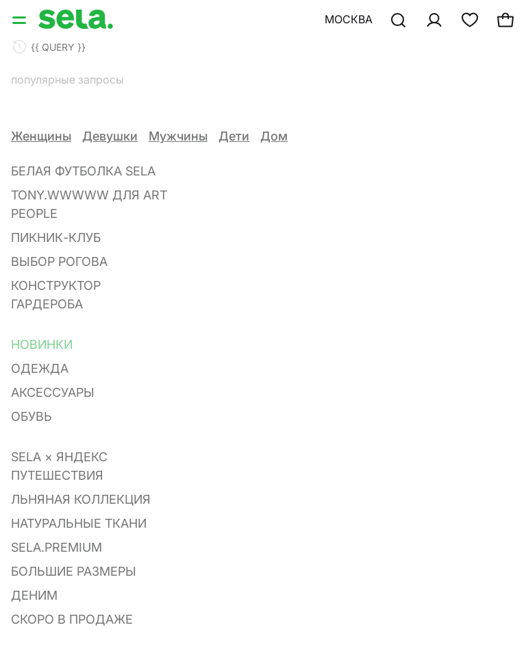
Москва (349, 19)
